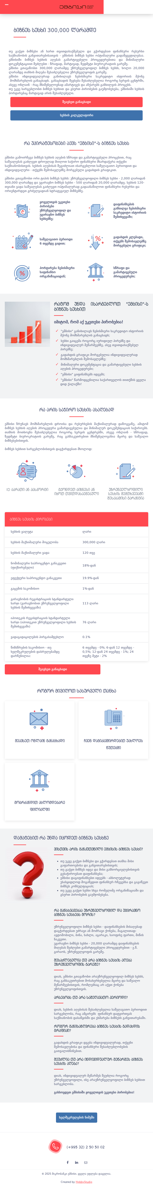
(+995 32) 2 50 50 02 (86, 1147)
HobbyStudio (84, 1181)
